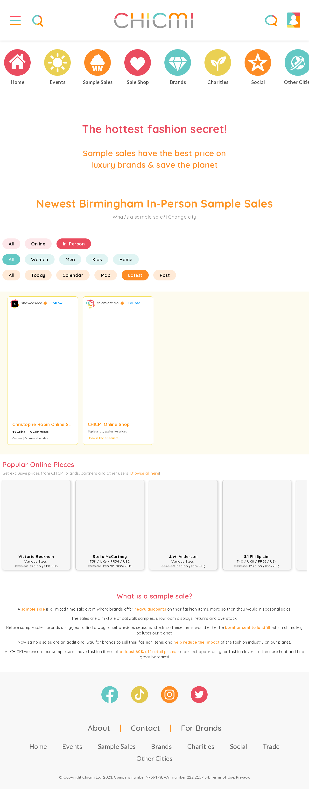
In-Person (74, 246)
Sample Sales (117, 748)
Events (72, 748)
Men (70, 261)
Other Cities (154, 761)
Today (38, 277)
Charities (201, 748)
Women (39, 261)
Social (238, 748)
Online (38, 246)
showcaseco (34, 305)
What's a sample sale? (138, 219)
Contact (145, 730)
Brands (161, 748)
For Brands (201, 730)
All (11, 246)
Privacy (242, 779)
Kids (97, 261)
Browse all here (144, 475)
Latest (135, 277)
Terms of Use (222, 779)
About (99, 730)
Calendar (73, 277)
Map (106, 277)
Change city (182, 219)
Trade (271, 748)
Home (126, 261)
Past (165, 277)
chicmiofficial (110, 305)
